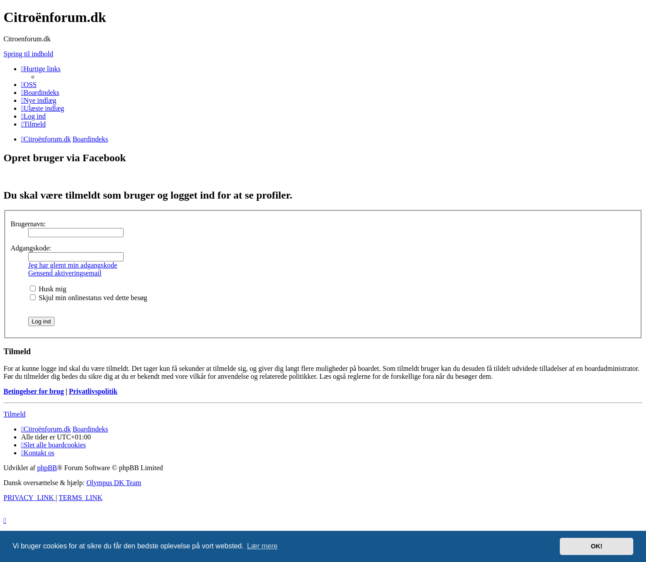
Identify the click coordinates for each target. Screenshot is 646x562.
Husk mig (48, 289)
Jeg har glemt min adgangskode (72, 265)
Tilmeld (15, 414)
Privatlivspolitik (93, 391)
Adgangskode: (31, 248)
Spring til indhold (28, 54)
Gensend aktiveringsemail (65, 273)
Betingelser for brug (34, 391)
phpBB (47, 467)
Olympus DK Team (113, 482)
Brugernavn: (28, 224)
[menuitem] (28, 84)
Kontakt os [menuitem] (38, 453)
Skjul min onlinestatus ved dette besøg (88, 297)
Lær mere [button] (262, 546)
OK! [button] (596, 546)
